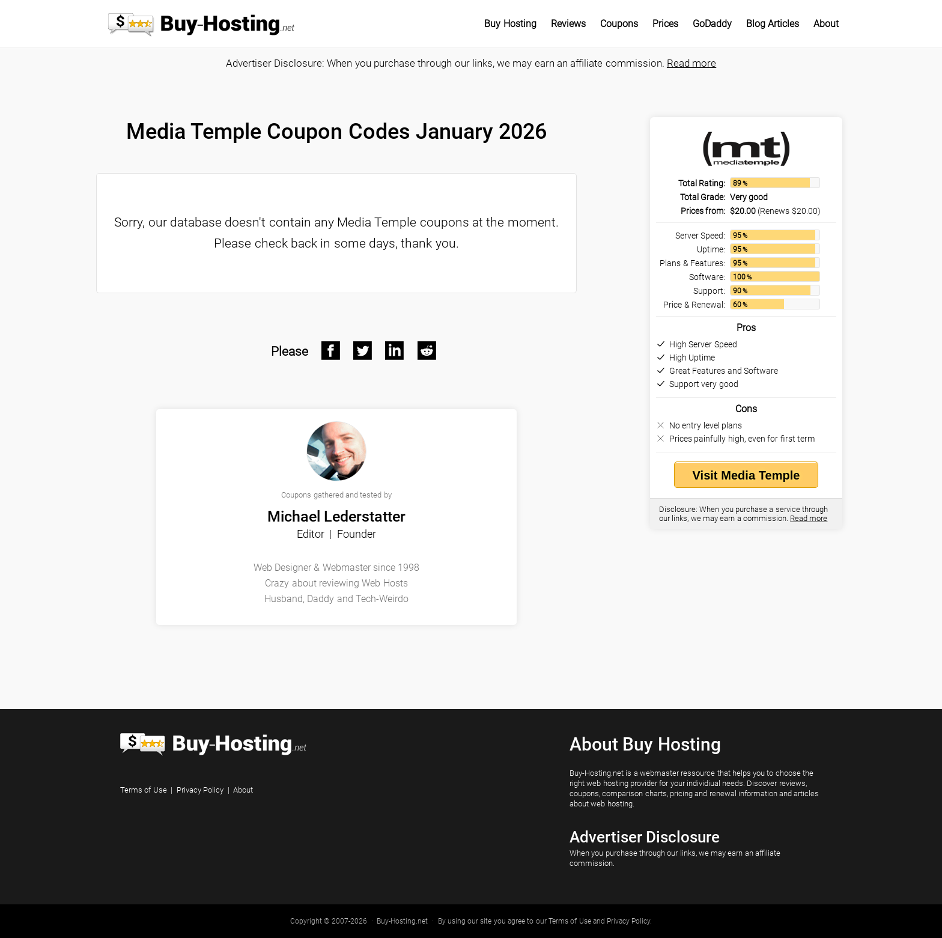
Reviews (568, 23)
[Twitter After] (362, 351)
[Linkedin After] (394, 351)
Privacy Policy (200, 789)
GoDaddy (712, 23)
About (826, 23)
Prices (665, 23)
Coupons (619, 23)
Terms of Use (143, 789)
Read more (691, 63)
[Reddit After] (427, 351)
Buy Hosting (510, 23)
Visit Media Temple (746, 475)
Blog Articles (772, 23)
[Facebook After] (331, 351)
